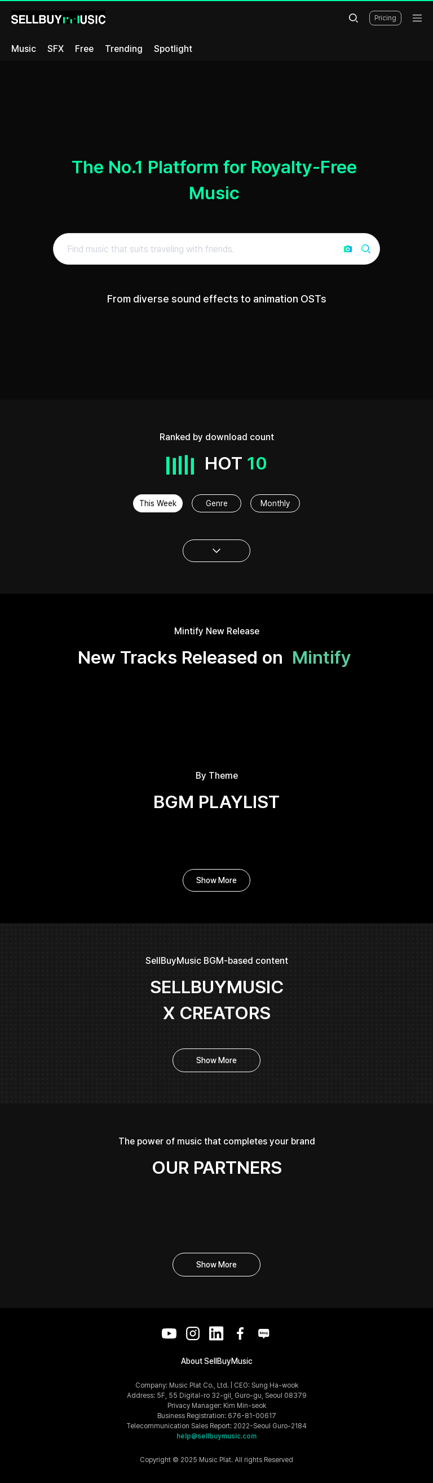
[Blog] (264, 1333)
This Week (157, 503)
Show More (216, 880)
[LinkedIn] (216, 1333)
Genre (217, 503)
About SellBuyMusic (217, 1361)
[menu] (417, 18)
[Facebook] (240, 1333)
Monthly (275, 503)
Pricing (385, 18)
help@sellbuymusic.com (216, 1436)
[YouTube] (169, 1333)
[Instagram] (192, 1333)
